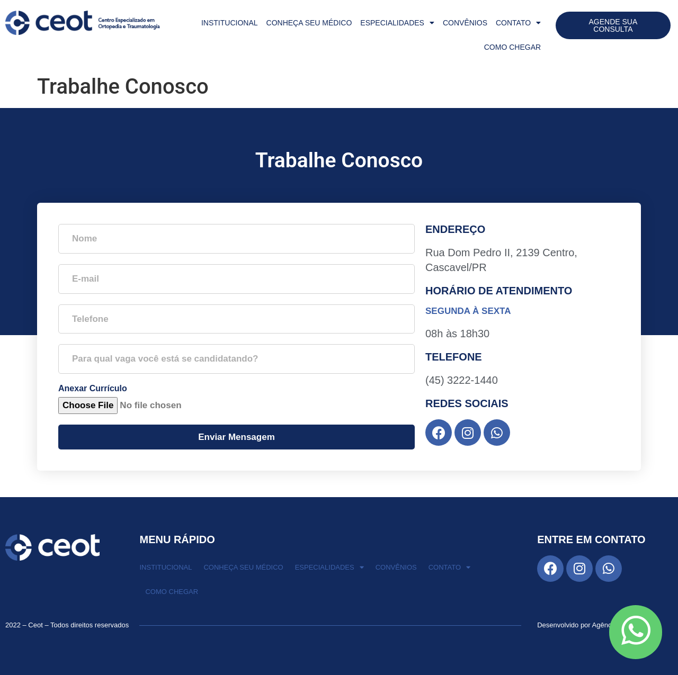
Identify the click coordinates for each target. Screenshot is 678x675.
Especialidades (397, 23)
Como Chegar (512, 47)
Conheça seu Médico (309, 23)
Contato (518, 23)
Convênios (465, 23)
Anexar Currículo (92, 388)
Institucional (229, 23)
